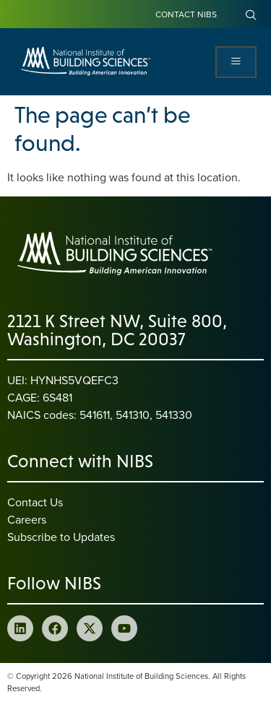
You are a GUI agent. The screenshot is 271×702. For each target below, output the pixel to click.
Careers (26, 519)
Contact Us (35, 502)
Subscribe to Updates (61, 537)
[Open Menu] (236, 62)
